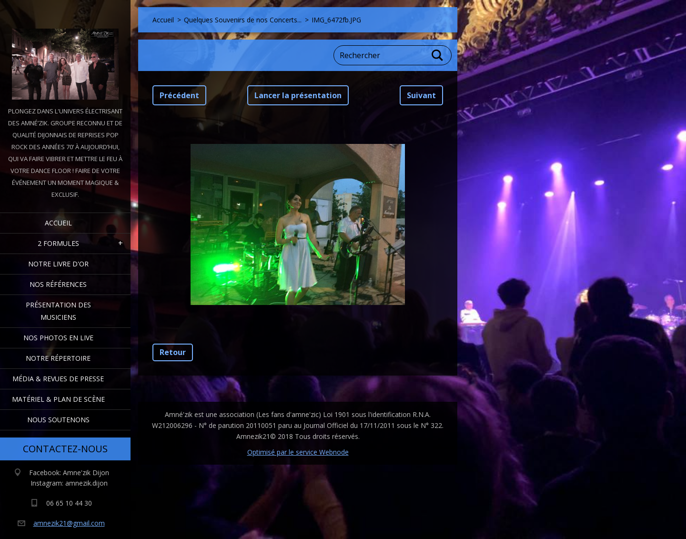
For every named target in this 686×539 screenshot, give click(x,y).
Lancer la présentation (298, 95)
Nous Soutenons (58, 419)
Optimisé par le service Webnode (298, 452)
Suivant (421, 95)
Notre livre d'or (58, 263)
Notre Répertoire (58, 358)
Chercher (438, 55)
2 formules (58, 243)
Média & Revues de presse (58, 378)
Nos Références (58, 284)
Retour (173, 352)
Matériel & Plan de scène (58, 399)
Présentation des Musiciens (58, 311)
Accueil (58, 222)
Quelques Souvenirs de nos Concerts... (243, 19)
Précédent (179, 95)
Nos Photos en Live (58, 337)
